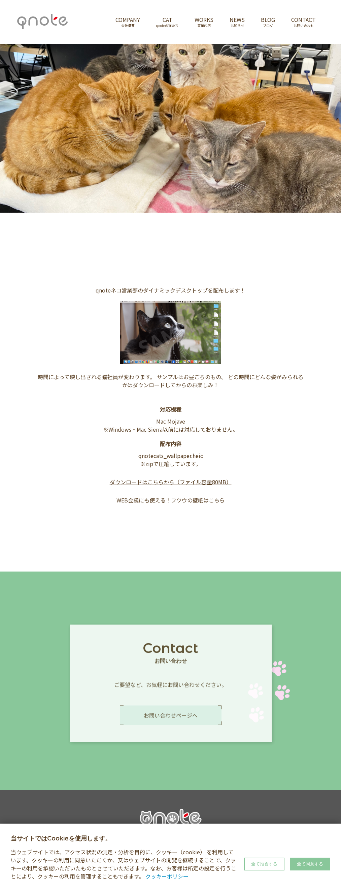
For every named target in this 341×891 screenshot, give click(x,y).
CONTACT (303, 22)
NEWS (237, 22)
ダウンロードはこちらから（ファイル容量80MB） (171, 482)
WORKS (204, 22)
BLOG (268, 22)
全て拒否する (264, 863)
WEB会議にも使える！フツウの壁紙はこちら (170, 500)
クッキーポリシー (167, 876)
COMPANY (127, 22)
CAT (167, 22)
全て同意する (310, 863)
